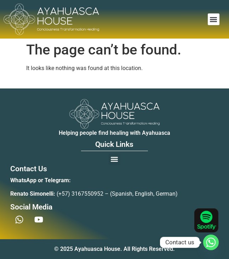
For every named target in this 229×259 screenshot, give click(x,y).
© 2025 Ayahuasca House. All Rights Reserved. (114, 249)
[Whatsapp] (211, 242)
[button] (213, 19)
